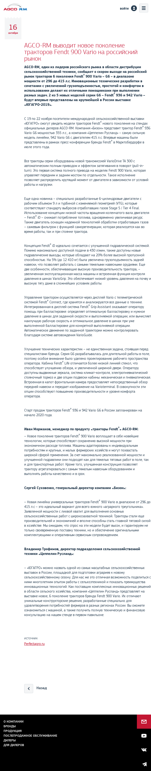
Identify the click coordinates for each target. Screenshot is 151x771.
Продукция (13, 731)
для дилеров (14, 745)
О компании (14, 721)
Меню (143, 8)
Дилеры (10, 740)
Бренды (10, 726)
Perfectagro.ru (34, 644)
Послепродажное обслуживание (30, 735)
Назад (41, 688)
